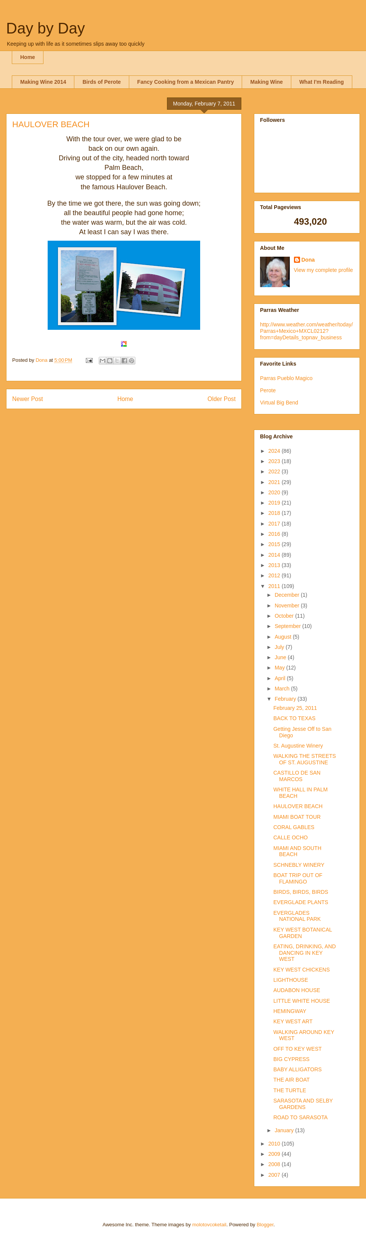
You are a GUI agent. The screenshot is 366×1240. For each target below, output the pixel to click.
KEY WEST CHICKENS (301, 970)
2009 (275, 1154)
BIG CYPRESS (291, 1059)
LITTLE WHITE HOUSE (301, 1001)
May (280, 668)
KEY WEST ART (293, 1021)
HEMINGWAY (289, 1011)
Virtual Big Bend (279, 402)
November (287, 605)
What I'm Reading (321, 82)
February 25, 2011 (295, 708)
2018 (275, 513)
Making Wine (266, 82)
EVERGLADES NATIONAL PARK (297, 916)
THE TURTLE (289, 1090)
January (284, 1130)
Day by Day (45, 28)
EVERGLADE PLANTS (300, 902)
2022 (275, 471)
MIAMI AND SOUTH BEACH (297, 851)
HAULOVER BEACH (298, 806)
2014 (275, 555)
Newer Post (27, 399)
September (288, 626)
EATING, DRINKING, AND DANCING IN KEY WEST (304, 952)
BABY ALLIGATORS (297, 1069)
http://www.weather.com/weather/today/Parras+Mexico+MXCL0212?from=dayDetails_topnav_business (306, 330)
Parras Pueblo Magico (286, 378)
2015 (275, 544)
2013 (275, 565)
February (285, 699)
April (280, 678)
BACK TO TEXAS (294, 718)
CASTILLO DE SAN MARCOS (297, 776)
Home (27, 57)
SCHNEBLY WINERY (298, 865)
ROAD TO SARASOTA (300, 1117)
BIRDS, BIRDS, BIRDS (300, 892)
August (283, 637)
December (287, 595)
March (282, 689)
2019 (275, 503)
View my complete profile (323, 270)
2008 (275, 1164)
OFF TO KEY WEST (297, 1049)
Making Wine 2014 (43, 82)
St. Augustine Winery (298, 746)
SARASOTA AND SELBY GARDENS (303, 1104)
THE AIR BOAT (291, 1080)
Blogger (265, 1224)
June (280, 657)
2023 (275, 461)
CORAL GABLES (294, 827)
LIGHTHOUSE (290, 980)
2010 (275, 1144)
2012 (275, 575)
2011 (275, 586)
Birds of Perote (101, 82)
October (284, 616)
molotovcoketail (209, 1224)
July (280, 647)
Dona (308, 260)
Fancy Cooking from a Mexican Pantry (185, 82)
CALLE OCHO (290, 837)
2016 (275, 534)
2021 (275, 482)
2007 (275, 1175)
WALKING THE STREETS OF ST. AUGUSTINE (304, 759)
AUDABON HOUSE (296, 990)
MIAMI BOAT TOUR (297, 817)
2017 (275, 524)
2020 (275, 492)
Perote (268, 390)
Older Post (221, 399)
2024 (275, 451)
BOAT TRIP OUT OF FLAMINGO (298, 878)
